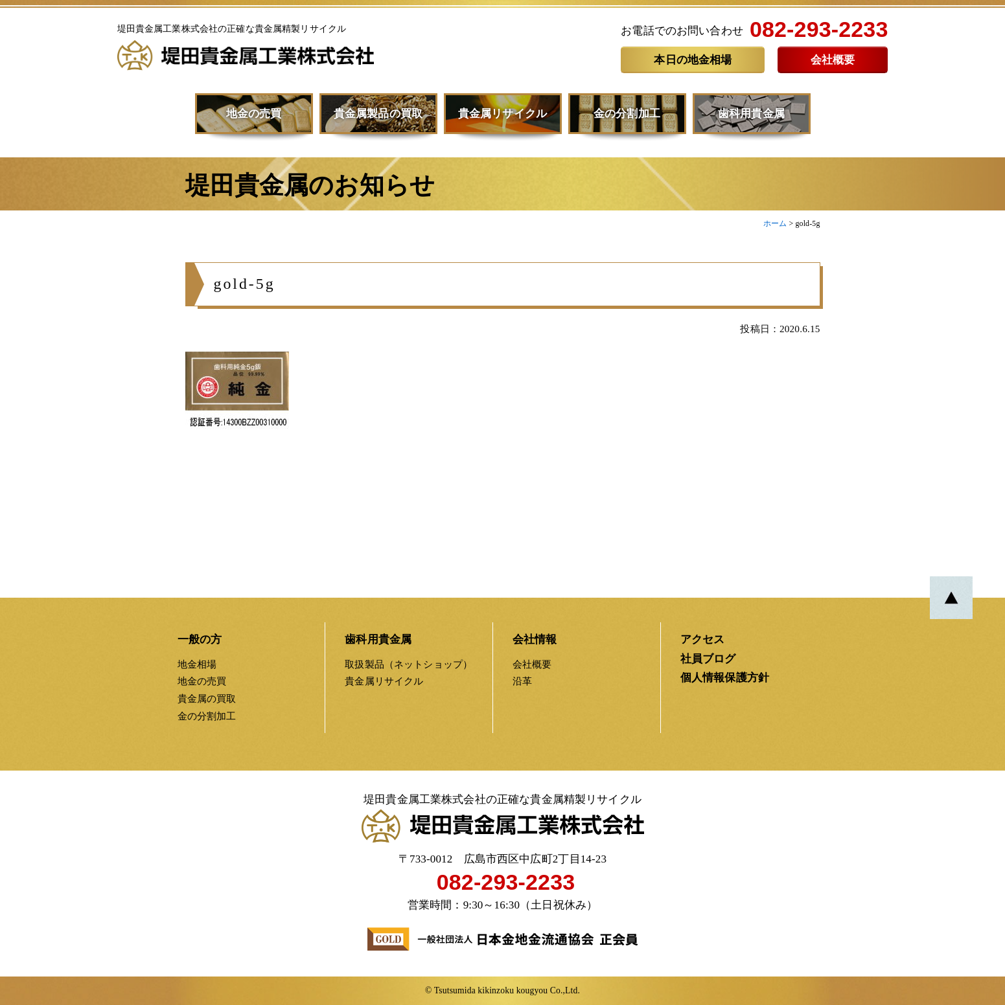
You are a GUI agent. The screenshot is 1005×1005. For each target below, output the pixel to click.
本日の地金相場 (693, 60)
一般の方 (200, 639)
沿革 (522, 680)
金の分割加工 (627, 113)
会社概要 (833, 60)
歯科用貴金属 (751, 113)
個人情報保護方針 (724, 678)
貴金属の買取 (207, 698)
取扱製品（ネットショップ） (408, 664)
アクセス (702, 639)
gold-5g (244, 289)
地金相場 (197, 664)
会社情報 (535, 639)
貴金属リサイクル (502, 113)
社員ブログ (708, 659)
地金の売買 (254, 113)
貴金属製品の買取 (378, 113)
